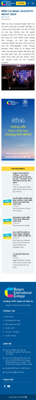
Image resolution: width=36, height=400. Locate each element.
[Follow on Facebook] (5, 386)
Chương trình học (12, 320)
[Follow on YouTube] (8, 386)
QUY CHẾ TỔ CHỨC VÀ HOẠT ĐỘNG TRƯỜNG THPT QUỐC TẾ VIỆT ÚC (22, 234)
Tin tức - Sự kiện (12, 332)
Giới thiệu (9, 317)
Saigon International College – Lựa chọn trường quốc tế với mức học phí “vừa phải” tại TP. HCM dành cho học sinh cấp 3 (23, 177)
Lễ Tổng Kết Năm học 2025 (21, 255)
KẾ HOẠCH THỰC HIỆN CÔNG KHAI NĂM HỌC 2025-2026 (21, 219)
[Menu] (33, 3)
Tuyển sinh (10, 328)
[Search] (28, 3)
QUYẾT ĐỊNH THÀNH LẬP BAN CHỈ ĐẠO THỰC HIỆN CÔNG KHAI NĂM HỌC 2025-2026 (22, 201)
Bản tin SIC (5, 17)
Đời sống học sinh (13, 324)
